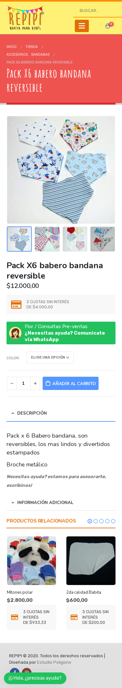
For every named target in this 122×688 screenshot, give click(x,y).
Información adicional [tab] (45, 503)
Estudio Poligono (54, 662)
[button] (90, 521)
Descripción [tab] (32, 413)
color (13, 358)
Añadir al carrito (74, 384)
